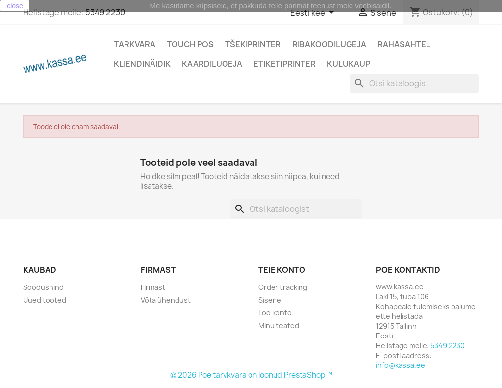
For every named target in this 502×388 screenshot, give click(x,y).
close (15, 6)
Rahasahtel (403, 44)
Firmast (153, 287)
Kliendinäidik (142, 63)
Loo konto (275, 312)
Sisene (269, 300)
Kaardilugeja (212, 63)
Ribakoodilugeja (329, 44)
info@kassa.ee (400, 365)
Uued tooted (44, 300)
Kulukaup (348, 63)
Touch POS (190, 44)
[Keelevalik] (313, 13)
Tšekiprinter (253, 44)
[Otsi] (414, 83)
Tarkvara (134, 44)
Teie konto (281, 269)
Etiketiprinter (284, 63)
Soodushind (43, 287)
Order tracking (282, 287)
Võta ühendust (166, 300)
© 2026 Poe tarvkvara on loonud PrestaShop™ (251, 375)
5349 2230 (105, 12)
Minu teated (278, 325)
